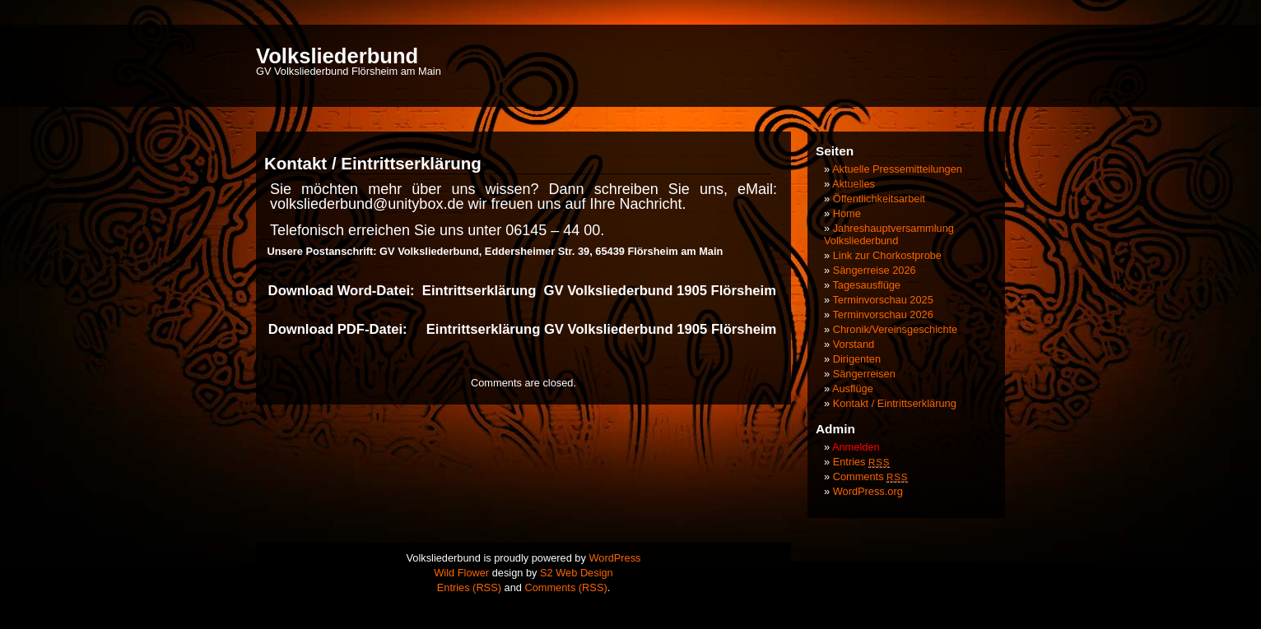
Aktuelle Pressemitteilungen (897, 169)
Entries (862, 462)
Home (847, 213)
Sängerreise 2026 (874, 270)
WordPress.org (868, 491)
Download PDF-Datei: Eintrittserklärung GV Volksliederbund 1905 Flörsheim (522, 329)
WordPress (614, 558)
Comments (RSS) (565, 587)
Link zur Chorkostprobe (887, 255)
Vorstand (854, 344)
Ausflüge (852, 388)
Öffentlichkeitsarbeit (879, 198)
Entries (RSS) (469, 587)
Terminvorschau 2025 (882, 300)
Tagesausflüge (866, 285)
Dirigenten (857, 359)
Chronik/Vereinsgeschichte (895, 329)
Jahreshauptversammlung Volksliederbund (889, 234)
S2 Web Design (576, 573)
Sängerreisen (864, 374)
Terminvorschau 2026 (882, 314)
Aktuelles (853, 184)
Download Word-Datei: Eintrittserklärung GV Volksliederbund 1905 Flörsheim (520, 290)
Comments (871, 476)
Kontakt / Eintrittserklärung (894, 403)
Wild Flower (461, 573)
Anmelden (856, 447)
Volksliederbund (337, 55)
